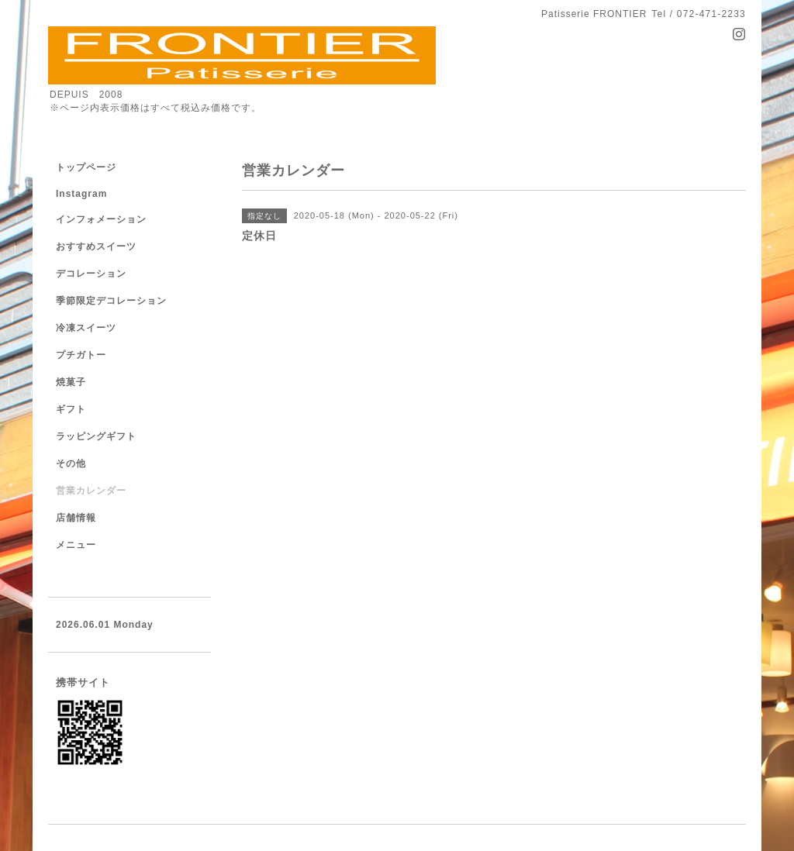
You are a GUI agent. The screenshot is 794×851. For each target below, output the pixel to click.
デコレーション (91, 273)
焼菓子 (71, 382)
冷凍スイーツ (86, 327)
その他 (71, 463)
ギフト (71, 409)
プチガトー (81, 355)
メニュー (76, 544)
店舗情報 (76, 517)
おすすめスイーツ (96, 246)
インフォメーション (101, 219)
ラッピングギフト (96, 436)
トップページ (86, 167)
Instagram (81, 193)
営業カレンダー (91, 490)
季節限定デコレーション (111, 300)
